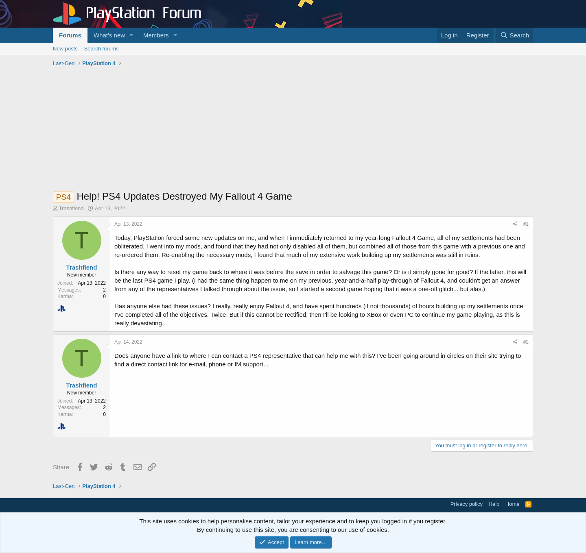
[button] (131, 35)
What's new (109, 35)
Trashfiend (71, 208)
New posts (65, 49)
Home (512, 504)
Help (494, 504)
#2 (526, 342)
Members (156, 35)
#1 (526, 224)
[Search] (514, 35)
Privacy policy (466, 504)
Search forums (101, 49)
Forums (70, 35)
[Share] (515, 224)
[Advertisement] (293, 130)
